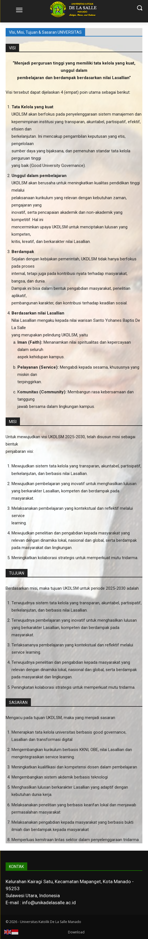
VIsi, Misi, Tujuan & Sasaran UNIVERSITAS (45, 32)
